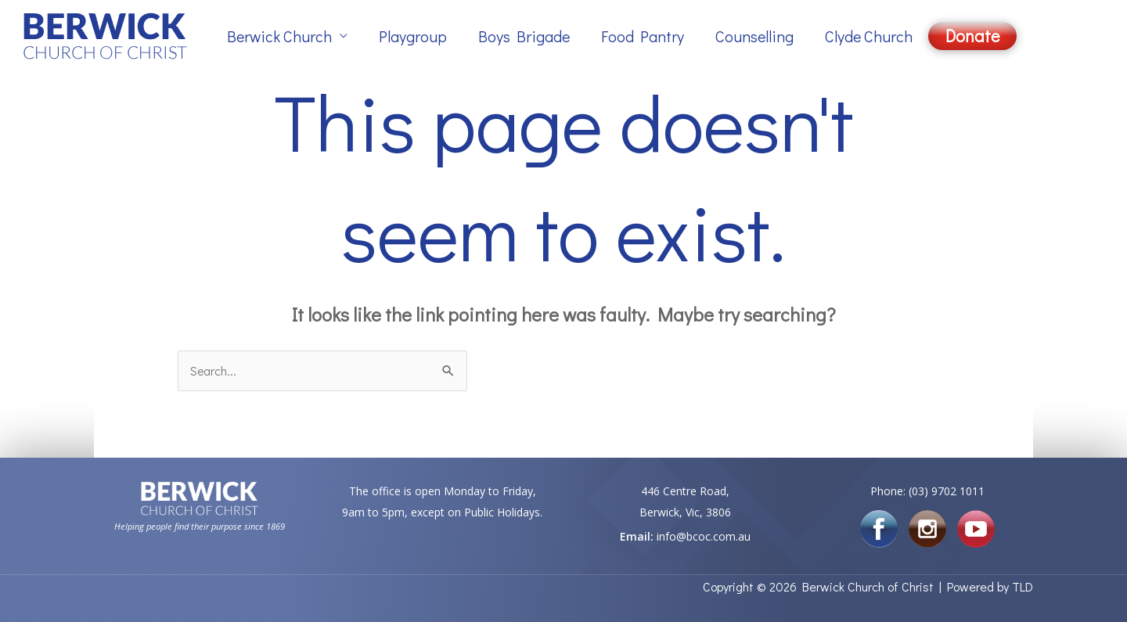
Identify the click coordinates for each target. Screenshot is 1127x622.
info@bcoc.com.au (704, 536)
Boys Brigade (524, 36)
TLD (1022, 586)
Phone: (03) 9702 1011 (927, 491)
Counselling (754, 36)
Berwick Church (279, 36)
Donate (972, 35)
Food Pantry (642, 36)
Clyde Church (869, 36)
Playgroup (413, 36)
